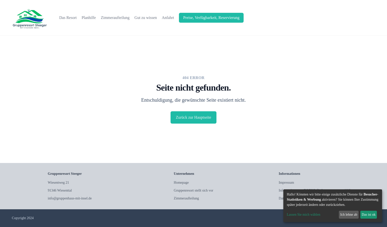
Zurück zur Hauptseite (193, 117)
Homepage (181, 182)
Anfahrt (168, 18)
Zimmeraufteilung (115, 18)
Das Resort (68, 18)
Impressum (286, 182)
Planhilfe (89, 18)
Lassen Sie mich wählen (303, 214)
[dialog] (332, 205)
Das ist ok (368, 214)
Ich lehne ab (348, 214)
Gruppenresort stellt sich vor (193, 190)
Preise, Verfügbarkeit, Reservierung (211, 18)
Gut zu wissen (146, 18)
